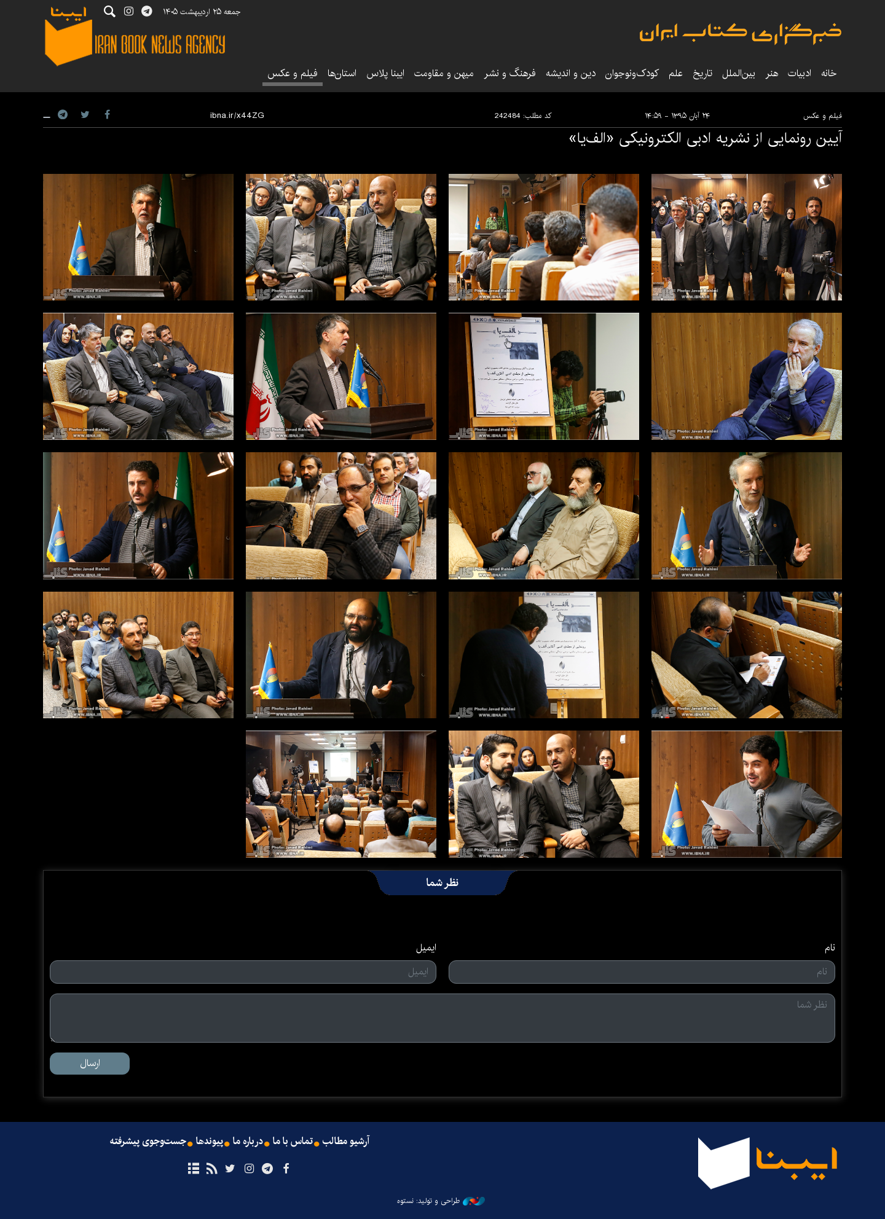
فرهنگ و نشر (510, 73)
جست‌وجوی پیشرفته (148, 1141)
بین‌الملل (738, 73)
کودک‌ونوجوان (632, 73)
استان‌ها (342, 73)
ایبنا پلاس (385, 73)
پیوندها (209, 1141)
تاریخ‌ (702, 73)
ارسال (90, 1063)
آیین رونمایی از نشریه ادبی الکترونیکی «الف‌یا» (705, 138)
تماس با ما (293, 1141)
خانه (829, 73)
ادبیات (799, 73)
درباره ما (248, 1141)
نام (830, 948)
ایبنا (740, 34)
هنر (771, 73)
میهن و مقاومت (444, 73)
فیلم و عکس (292, 73)
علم (676, 73)
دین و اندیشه (571, 73)
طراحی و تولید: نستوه (441, 1201)
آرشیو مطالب (346, 1141)
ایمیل (426, 948)
